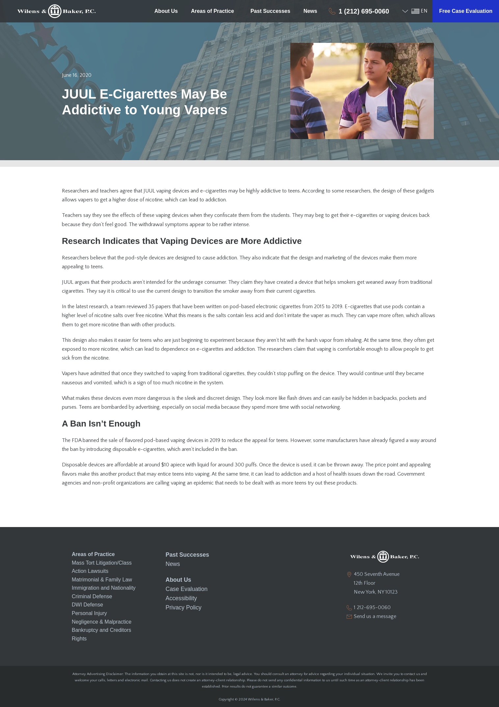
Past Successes (270, 11)
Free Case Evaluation (465, 11)
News (310, 11)
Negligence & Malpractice (101, 622)
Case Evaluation (185, 586)
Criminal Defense (92, 596)
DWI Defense (87, 604)
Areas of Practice (214, 11)
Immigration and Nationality (104, 588)
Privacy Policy (182, 603)
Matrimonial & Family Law (102, 579)
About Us (166, 11)
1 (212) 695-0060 (364, 11)
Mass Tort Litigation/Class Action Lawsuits (102, 567)
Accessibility (180, 594)
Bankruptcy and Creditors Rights (101, 634)
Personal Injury (89, 613)
